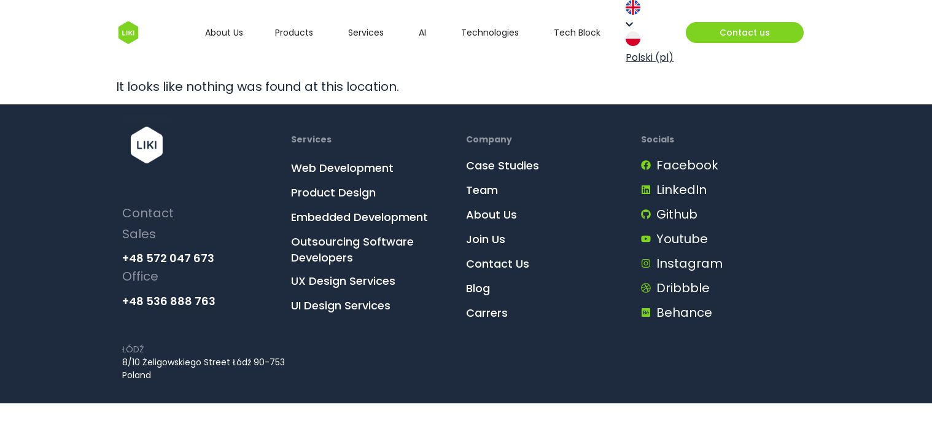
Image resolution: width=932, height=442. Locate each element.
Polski (650, 47)
